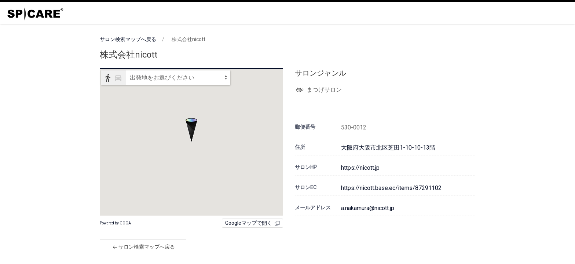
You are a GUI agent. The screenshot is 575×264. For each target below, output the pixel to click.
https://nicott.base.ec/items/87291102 (391, 187)
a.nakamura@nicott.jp (367, 208)
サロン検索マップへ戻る (128, 39)
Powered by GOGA (115, 223)
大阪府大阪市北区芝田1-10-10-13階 (388, 147)
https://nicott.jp (360, 167)
